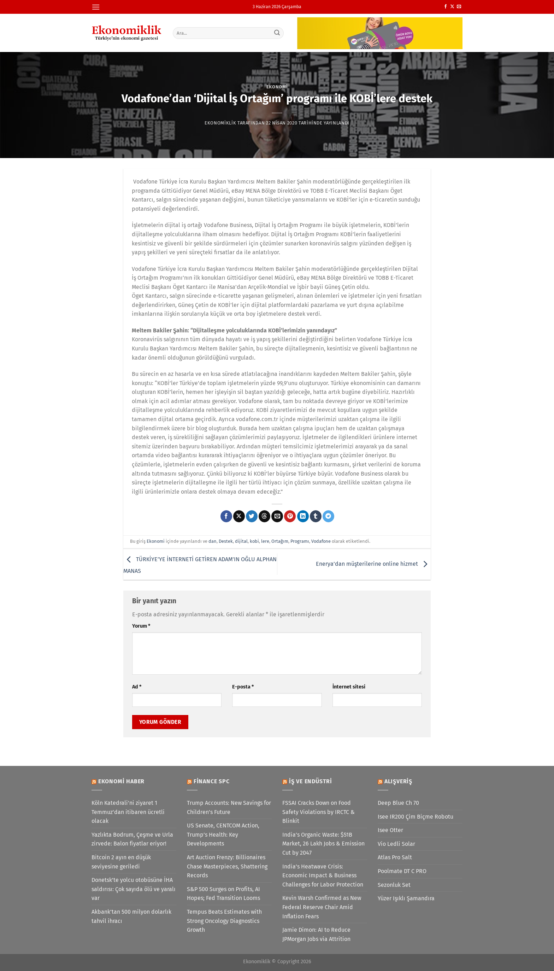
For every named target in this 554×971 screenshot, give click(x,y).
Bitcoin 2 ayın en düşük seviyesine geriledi (121, 862)
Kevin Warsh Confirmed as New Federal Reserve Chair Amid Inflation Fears (321, 907)
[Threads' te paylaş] (264, 516)
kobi (254, 541)
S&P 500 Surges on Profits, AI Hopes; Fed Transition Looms (223, 894)
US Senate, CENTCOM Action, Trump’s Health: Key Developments (223, 834)
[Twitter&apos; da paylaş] (252, 516)
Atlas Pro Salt (395, 857)
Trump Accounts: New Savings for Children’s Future (229, 807)
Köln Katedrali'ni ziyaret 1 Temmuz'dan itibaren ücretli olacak (128, 812)
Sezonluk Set (394, 885)
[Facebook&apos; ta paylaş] (226, 516)
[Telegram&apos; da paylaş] (328, 516)
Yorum (141, 626)
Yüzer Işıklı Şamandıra (406, 898)
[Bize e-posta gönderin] (459, 6)
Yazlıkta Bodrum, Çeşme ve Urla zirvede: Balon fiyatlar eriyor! (132, 839)
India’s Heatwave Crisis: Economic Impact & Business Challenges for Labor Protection (322, 875)
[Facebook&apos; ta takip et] (445, 6)
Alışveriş (398, 781)
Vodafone (321, 541)
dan (212, 541)
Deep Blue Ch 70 (398, 803)
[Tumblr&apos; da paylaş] (316, 516)
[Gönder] (277, 33)
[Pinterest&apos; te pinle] (290, 516)
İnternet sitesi (348, 687)
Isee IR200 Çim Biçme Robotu (415, 816)
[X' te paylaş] (239, 516)
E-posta (243, 687)
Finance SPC (212, 781)
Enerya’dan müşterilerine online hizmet (373, 563)
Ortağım (279, 541)
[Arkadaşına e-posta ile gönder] (277, 516)
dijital (241, 541)
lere (265, 541)
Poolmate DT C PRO (402, 871)
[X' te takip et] (452, 6)
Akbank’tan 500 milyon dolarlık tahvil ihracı (131, 916)
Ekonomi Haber (121, 781)
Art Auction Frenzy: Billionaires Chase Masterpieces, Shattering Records (227, 866)
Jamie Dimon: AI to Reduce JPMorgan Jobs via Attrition (316, 934)
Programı (299, 541)
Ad (136, 687)
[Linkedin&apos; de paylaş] (303, 516)
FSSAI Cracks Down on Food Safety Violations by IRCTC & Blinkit (318, 812)
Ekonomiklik (220, 123)
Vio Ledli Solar (396, 844)
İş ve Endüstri (310, 781)
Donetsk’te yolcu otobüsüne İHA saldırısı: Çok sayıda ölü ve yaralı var (134, 889)
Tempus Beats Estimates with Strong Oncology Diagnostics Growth (224, 920)
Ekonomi (277, 86)
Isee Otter (390, 830)
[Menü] (96, 7)
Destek (226, 541)
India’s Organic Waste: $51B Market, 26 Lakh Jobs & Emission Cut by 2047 (323, 843)
